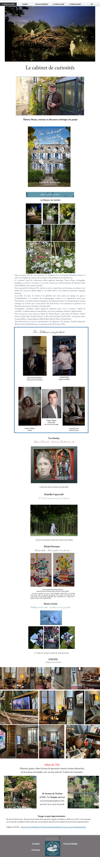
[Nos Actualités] (50, 194)
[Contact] (35, 844)
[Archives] (35, 850)
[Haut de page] (52, 838)
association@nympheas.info (52, 800)
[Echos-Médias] (70, 844)
